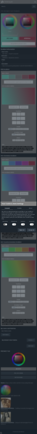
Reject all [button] (21, 230)
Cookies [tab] (19, 208)
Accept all (31, 230)
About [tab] (30, 208)
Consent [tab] (7, 208)
